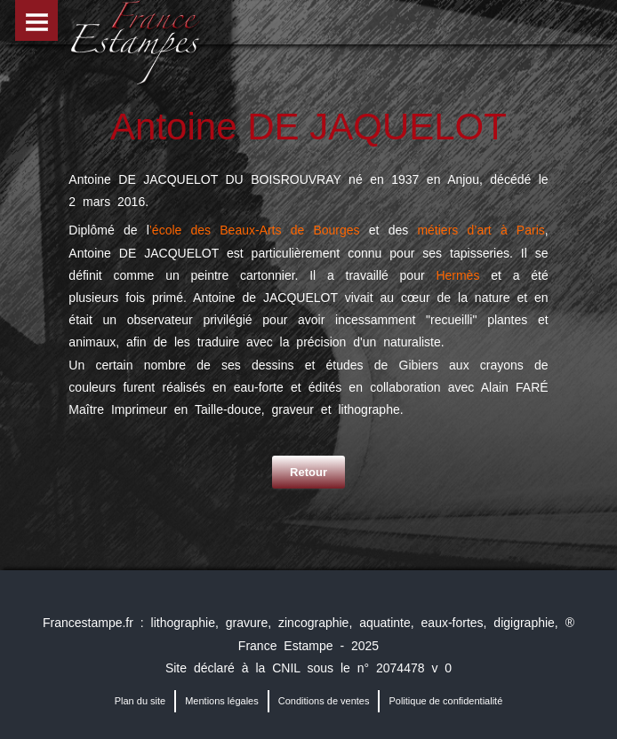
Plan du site (140, 700)
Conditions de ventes (324, 700)
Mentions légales (222, 700)
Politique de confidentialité (445, 700)
